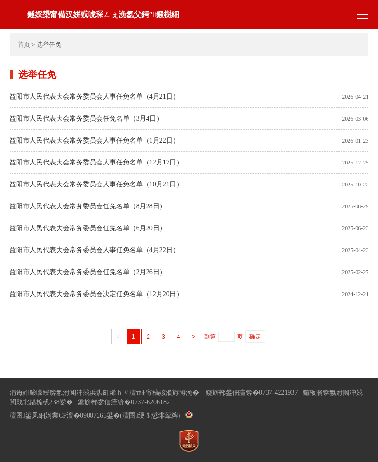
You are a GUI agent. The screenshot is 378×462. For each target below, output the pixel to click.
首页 (24, 44)
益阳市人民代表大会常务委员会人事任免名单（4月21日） (94, 96)
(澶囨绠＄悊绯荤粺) (150, 415)
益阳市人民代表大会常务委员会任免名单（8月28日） (88, 206)
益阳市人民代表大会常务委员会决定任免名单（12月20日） (96, 294)
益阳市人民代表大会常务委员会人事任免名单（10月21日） (96, 184)
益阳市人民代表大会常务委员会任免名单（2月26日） (88, 272)
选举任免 (49, 44)
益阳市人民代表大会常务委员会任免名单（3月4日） (86, 118)
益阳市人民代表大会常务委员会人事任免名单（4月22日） (94, 250)
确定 (255, 336)
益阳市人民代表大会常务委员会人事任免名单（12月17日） (96, 162)
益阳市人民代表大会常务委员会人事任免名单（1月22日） (94, 140)
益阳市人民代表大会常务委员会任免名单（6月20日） (88, 228)
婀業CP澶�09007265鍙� (82, 415)
